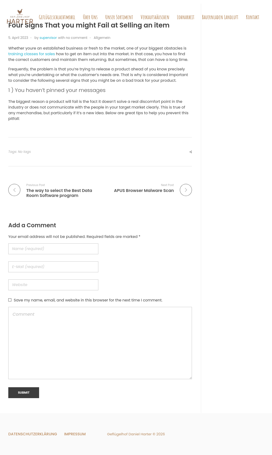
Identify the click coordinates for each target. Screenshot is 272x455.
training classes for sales (31, 54)
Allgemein (102, 37)
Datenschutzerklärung (32, 434)
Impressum (75, 434)
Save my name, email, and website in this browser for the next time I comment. (88, 300)
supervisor (48, 37)
